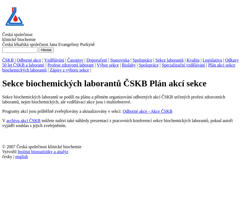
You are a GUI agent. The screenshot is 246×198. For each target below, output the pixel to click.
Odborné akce (29, 60)
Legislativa (212, 60)
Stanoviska (119, 60)
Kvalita (192, 60)
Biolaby (129, 65)
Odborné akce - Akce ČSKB (147, 111)
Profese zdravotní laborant (70, 65)
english (21, 156)
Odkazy (232, 60)
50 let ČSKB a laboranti (23, 65)
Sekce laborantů (169, 60)
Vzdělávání (54, 60)
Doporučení (96, 60)
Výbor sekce (108, 65)
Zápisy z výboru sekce (69, 70)
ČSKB (8, 60)
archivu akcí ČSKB (23, 120)
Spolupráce (142, 60)
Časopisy (75, 60)
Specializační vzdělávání (183, 65)
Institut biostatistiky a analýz (43, 151)
